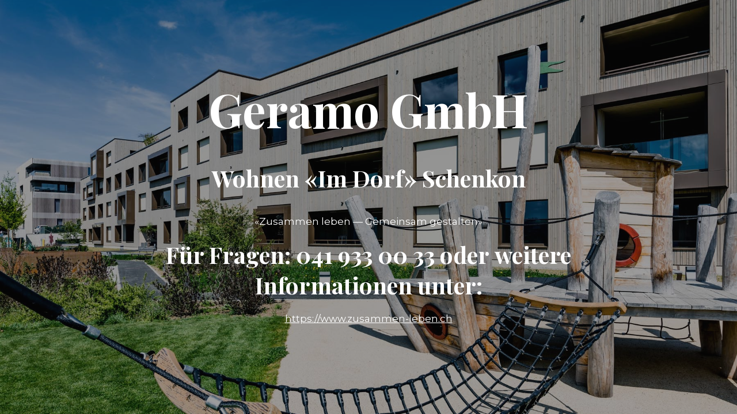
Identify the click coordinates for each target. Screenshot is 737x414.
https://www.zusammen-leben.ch (369, 318)
